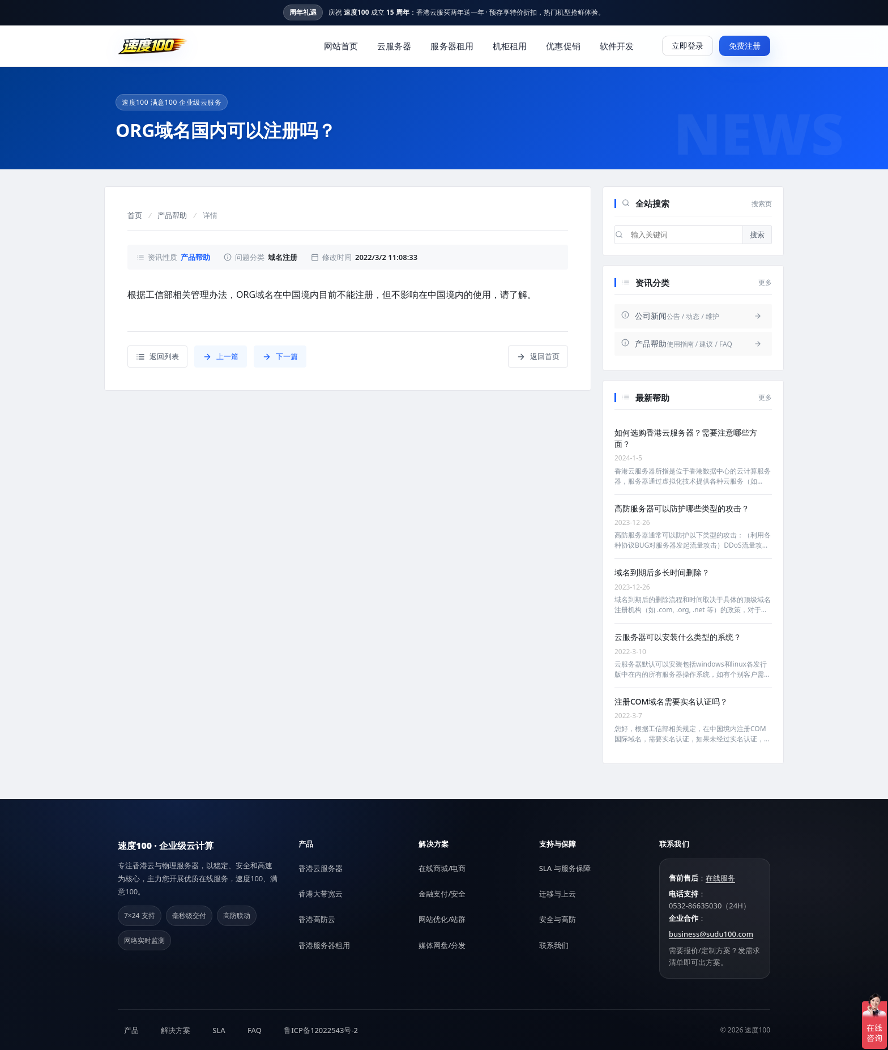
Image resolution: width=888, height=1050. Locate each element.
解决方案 (175, 1030)
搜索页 (762, 203)
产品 (131, 1030)
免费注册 (745, 45)
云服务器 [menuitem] (394, 46)
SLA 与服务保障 (565, 868)
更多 (765, 282)
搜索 (757, 234)
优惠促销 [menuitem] (563, 46)
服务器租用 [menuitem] (451, 46)
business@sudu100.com (711, 934)
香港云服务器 (320, 868)
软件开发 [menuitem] (617, 46)
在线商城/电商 (442, 868)
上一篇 (220, 356)
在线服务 (720, 878)
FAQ (254, 1030)
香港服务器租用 (324, 945)
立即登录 (687, 45)
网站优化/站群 (442, 919)
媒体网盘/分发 (442, 945)
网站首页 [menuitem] (341, 46)
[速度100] (153, 46)
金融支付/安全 (442, 894)
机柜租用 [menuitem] (510, 46)
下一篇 (280, 356)
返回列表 (157, 356)
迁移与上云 (557, 894)
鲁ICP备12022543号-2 (321, 1030)
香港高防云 (316, 919)
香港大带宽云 (320, 894)
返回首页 (538, 356)
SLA (218, 1030)
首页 (134, 215)
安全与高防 (557, 919)
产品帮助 (172, 215)
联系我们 (554, 945)
